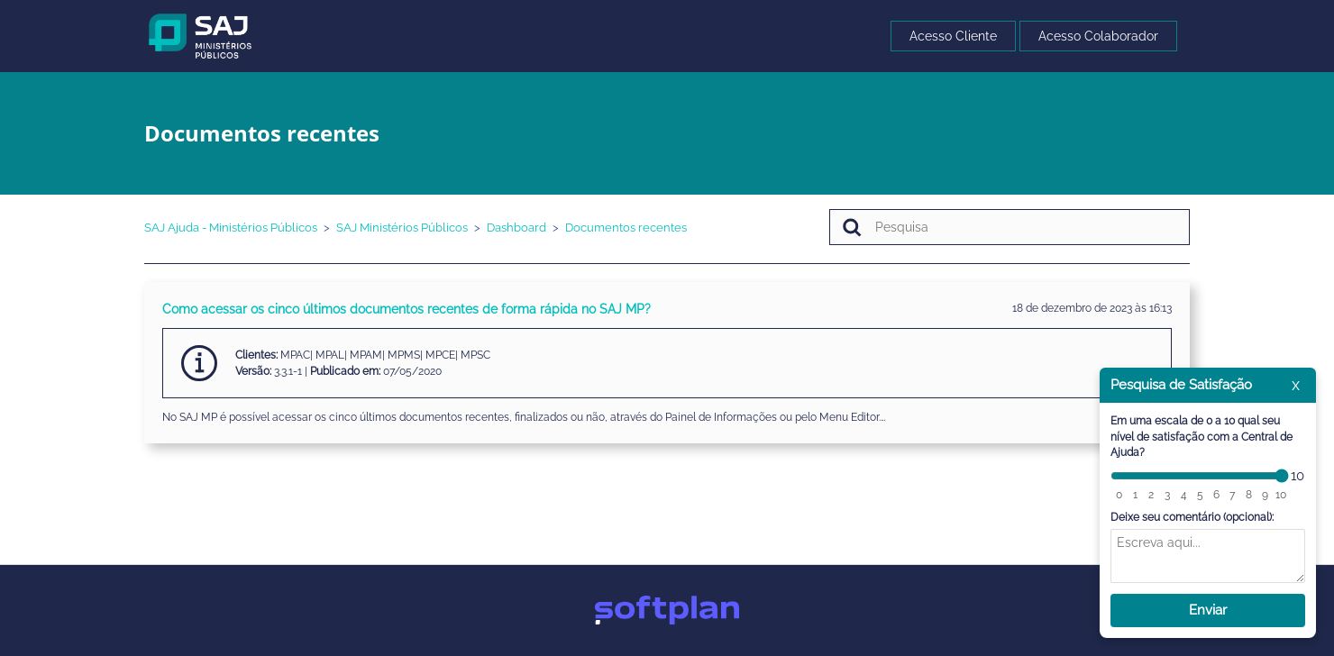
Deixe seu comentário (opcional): (1192, 517)
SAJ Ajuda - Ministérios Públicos (230, 227)
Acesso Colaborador (1098, 36)
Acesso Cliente (953, 36)
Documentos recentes (626, 227)
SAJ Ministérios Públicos (402, 227)
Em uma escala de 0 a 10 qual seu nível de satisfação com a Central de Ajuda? (1201, 437)
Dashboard (516, 227)
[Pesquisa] (1009, 227)
